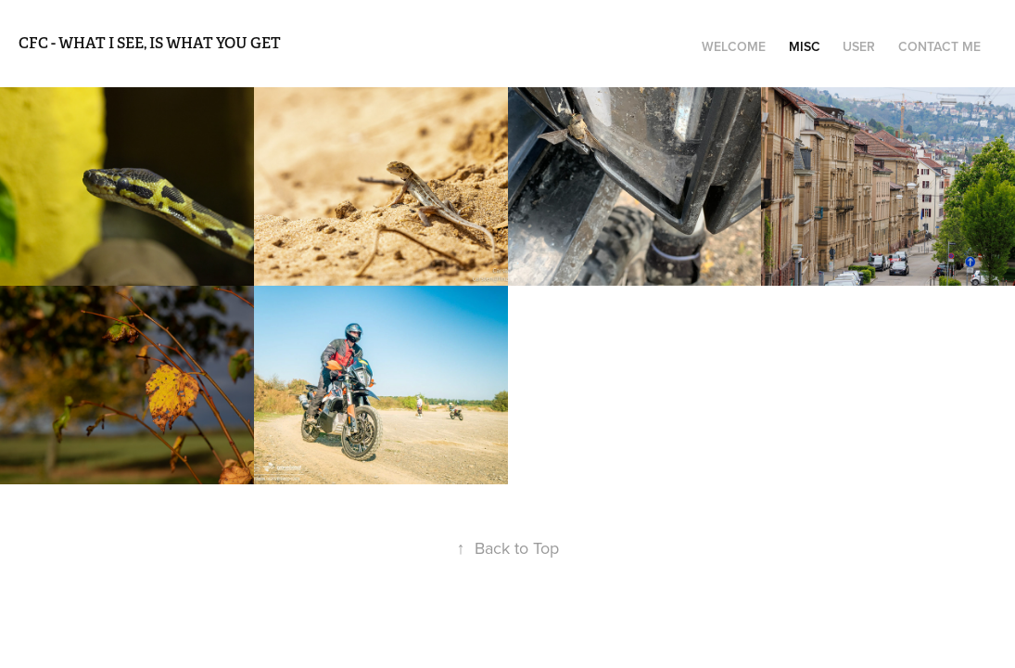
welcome (734, 46)
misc (804, 46)
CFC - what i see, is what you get (150, 43)
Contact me (939, 46)
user (859, 46)
